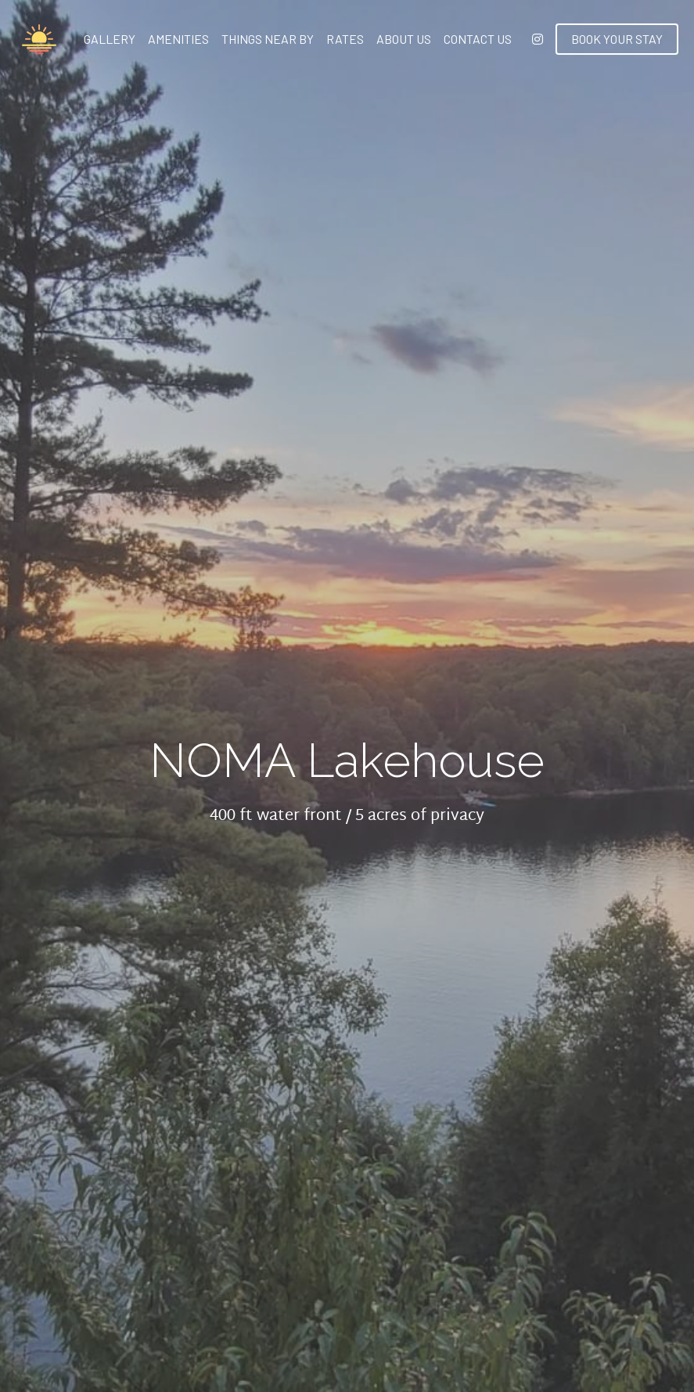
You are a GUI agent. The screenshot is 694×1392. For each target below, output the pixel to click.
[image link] (39, 38)
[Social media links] (537, 39)
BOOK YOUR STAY (617, 38)
